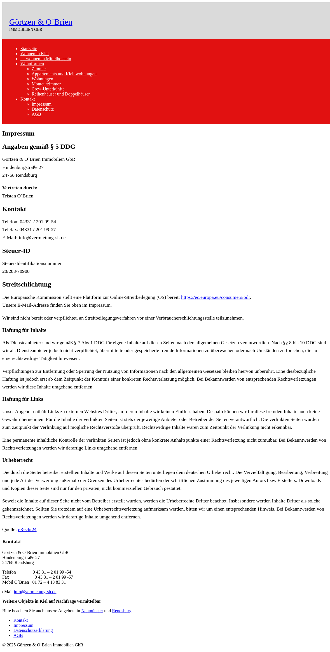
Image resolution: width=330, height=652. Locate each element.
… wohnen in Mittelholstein (45, 58)
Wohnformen (32, 63)
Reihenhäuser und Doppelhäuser (61, 94)
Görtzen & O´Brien (40, 21)
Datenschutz (43, 109)
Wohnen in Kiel (34, 53)
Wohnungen (42, 78)
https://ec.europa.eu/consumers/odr (215, 297)
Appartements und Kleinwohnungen (64, 73)
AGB (36, 114)
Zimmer (39, 68)
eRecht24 (27, 529)
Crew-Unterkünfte (48, 89)
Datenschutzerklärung (33, 630)
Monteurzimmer (46, 84)
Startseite (28, 48)
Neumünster (92, 610)
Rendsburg (121, 610)
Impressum (42, 104)
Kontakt (27, 99)
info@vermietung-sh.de (35, 591)
